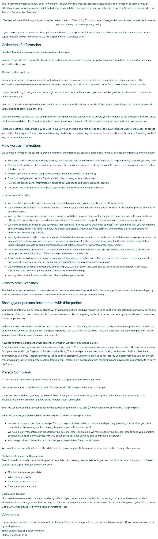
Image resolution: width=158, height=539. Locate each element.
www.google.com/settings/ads (50, 506)
